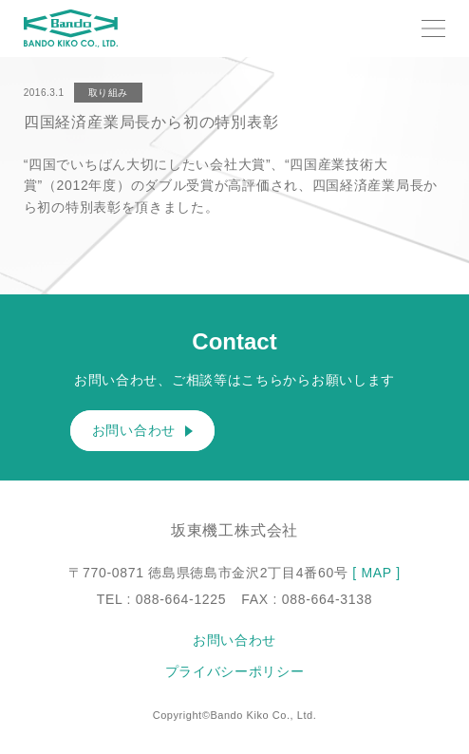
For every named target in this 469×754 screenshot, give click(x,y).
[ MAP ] (376, 572)
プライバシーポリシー (235, 671)
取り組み (108, 92)
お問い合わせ (142, 431)
